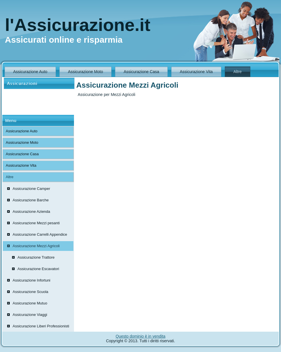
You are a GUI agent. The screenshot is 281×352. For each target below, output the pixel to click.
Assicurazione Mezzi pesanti (36, 223)
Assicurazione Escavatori (38, 269)
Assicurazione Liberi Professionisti (41, 326)
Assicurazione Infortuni (31, 280)
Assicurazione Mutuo (30, 303)
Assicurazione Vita (196, 71)
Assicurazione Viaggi (30, 314)
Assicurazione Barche (31, 200)
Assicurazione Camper (31, 188)
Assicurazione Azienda (31, 211)
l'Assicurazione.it (77, 25)
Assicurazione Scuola (30, 292)
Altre (237, 71)
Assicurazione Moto (85, 71)
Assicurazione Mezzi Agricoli (36, 246)
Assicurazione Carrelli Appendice (40, 234)
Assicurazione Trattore (35, 257)
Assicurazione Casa (141, 71)
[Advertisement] (32, 102)
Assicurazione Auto (30, 71)
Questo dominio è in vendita (140, 336)
